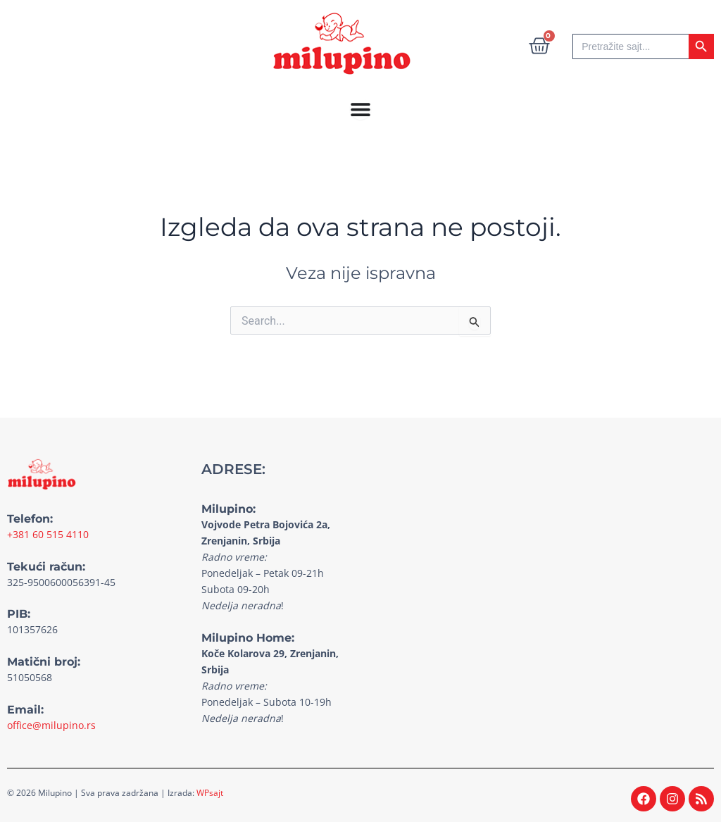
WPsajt (209, 793)
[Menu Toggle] (360, 109)
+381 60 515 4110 (48, 534)
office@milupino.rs (51, 725)
